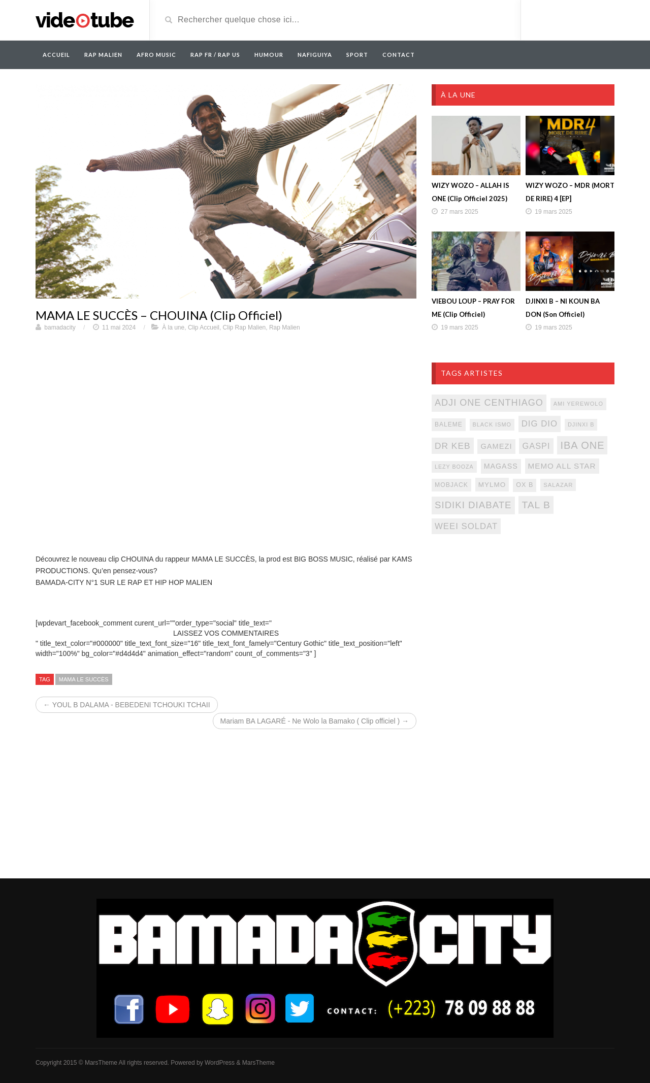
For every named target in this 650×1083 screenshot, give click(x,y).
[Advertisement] (523, 624)
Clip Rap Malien (244, 327)
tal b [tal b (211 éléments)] (536, 505)
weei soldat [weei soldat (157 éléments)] (466, 526)
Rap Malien (284, 327)
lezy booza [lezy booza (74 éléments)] (454, 467)
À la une (173, 327)
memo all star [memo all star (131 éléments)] (562, 466)
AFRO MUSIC (156, 54)
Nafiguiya (315, 54)
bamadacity (59, 327)
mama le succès (84, 679)
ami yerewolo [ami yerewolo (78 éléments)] (578, 404)
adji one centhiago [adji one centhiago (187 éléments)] (489, 403)
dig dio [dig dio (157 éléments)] (540, 424)
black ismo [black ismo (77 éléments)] (492, 424)
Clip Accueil (203, 327)
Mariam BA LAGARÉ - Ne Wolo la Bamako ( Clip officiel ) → (314, 721)
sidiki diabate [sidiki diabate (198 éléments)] (473, 505)
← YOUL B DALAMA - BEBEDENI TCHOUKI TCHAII (126, 705)
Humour (268, 54)
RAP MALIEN (103, 54)
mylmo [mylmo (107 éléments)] (492, 484)
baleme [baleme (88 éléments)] (449, 424)
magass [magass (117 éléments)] (501, 466)
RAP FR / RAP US (215, 54)
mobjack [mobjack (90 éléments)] (451, 484)
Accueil (56, 54)
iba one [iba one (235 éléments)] (582, 445)
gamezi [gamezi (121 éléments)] (496, 446)
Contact (398, 54)
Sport (357, 54)
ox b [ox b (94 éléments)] (524, 484)
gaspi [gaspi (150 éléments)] (536, 445)
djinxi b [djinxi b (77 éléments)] (581, 424)
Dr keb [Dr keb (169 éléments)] (453, 446)
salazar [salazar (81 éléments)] (558, 485)
